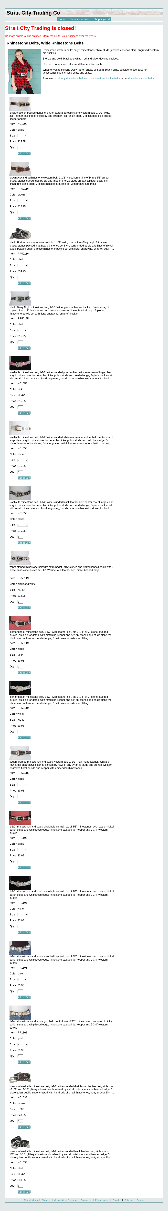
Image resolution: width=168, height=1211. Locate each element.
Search (140, 1200)
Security (116, 1200)
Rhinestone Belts (80, 19)
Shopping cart (102, 19)
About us (46, 1200)
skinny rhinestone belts (71, 78)
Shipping (129, 1200)
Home (62, 19)
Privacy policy (102, 1200)
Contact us (86, 1200)
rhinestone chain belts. (141, 78)
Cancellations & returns (65, 1200)
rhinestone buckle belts (106, 78)
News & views (31, 1200)
